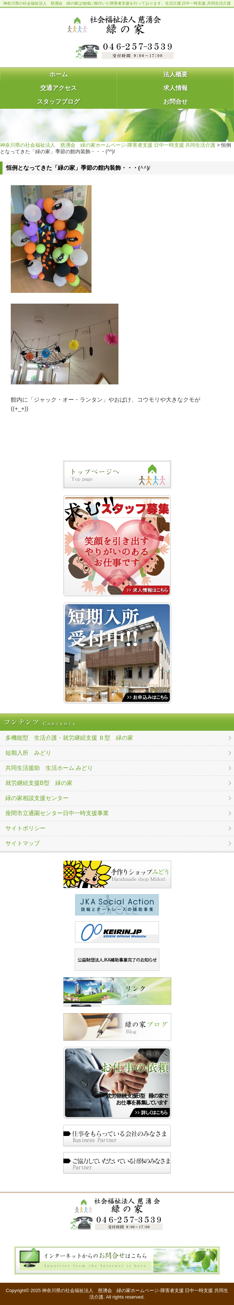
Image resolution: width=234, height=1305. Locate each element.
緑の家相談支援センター (37, 798)
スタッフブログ (58, 101)
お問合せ (175, 101)
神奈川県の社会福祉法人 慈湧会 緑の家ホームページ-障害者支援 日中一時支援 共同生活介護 (107, 145)
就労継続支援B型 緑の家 (38, 783)
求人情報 (175, 88)
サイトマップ (22, 843)
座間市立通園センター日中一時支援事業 (57, 813)
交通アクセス (58, 88)
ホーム (59, 74)
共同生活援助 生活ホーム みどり (49, 768)
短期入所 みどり (28, 753)
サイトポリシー (25, 828)
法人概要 (175, 74)
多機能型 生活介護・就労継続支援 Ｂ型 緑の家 (69, 738)
